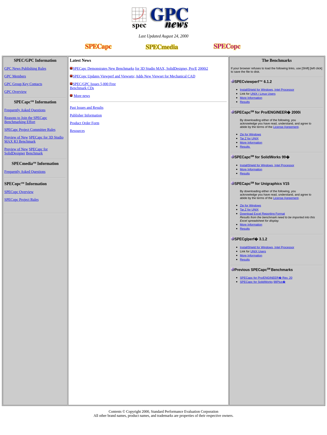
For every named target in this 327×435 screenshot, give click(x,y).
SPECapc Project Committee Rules (29, 130)
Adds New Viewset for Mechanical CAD (165, 76)
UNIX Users (258, 251)
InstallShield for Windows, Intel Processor (267, 89)
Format (280, 213)
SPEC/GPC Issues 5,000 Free (94, 84)
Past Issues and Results (86, 107)
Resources (77, 131)
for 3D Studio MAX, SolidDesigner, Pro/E (166, 68)
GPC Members (15, 76)
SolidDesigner (14, 153)
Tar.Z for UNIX (249, 138)
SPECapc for (38, 149)
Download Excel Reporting (257, 213)
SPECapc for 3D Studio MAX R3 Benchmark (33, 139)
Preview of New (16, 137)
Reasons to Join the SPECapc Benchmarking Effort (25, 120)
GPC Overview (15, 92)
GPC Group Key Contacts (23, 84)
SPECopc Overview (18, 192)
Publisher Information (86, 115)
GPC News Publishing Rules (25, 68)
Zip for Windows (250, 134)
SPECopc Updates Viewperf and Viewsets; (104, 76)
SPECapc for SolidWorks (256, 281)
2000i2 (203, 68)
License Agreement (285, 127)
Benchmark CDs (82, 88)
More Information (251, 97)
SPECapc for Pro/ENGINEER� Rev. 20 (266, 277)
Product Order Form (84, 123)
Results (245, 146)
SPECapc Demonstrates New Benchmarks (103, 68)
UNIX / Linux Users (263, 93)
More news (82, 96)
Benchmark (34, 153)
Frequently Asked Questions (24, 110)
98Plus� (279, 281)
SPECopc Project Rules (21, 199)
